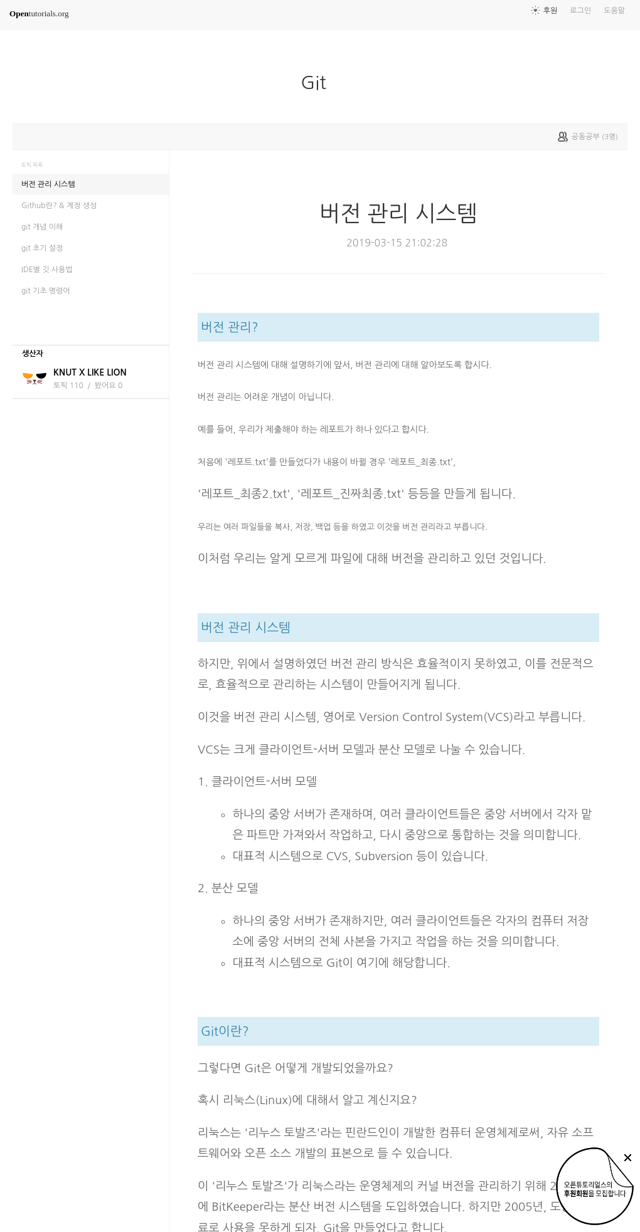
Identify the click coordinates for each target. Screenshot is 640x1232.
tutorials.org (39, 13)
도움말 (614, 10)
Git (318, 83)
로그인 (580, 10)
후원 (550, 10)
